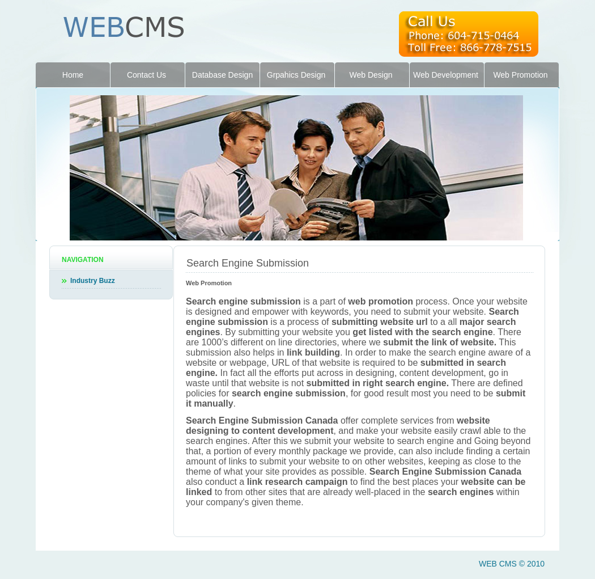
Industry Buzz (92, 281)
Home (72, 74)
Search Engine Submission (247, 263)
